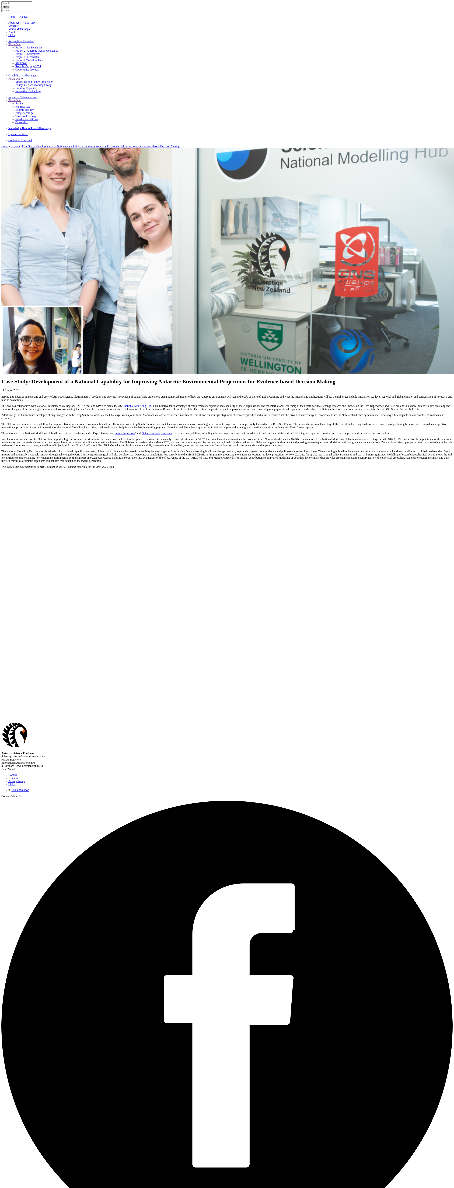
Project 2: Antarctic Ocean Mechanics (36, 50)
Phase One (15, 44)
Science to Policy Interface (157, 433)
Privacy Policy (16, 781)
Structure (13, 25)
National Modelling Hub (29, 60)
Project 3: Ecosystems (27, 53)
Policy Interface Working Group (33, 84)
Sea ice (19, 103)
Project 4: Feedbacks (27, 56)
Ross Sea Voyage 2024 (28, 66)
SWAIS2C (21, 63)
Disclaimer (14, 778)
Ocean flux (21, 122)
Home (4, 146)
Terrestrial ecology (25, 116)
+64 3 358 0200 (20, 790)
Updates (15, 146)
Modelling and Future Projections (34, 81)
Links (11, 35)
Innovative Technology (28, 91)
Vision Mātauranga (19, 28)
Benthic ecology (24, 109)
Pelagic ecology (24, 112)
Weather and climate (26, 119)
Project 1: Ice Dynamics (28, 47)
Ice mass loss (22, 106)
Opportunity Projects (27, 69)
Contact (12, 774)
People (12, 32)
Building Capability (26, 88)
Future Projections (125, 433)
